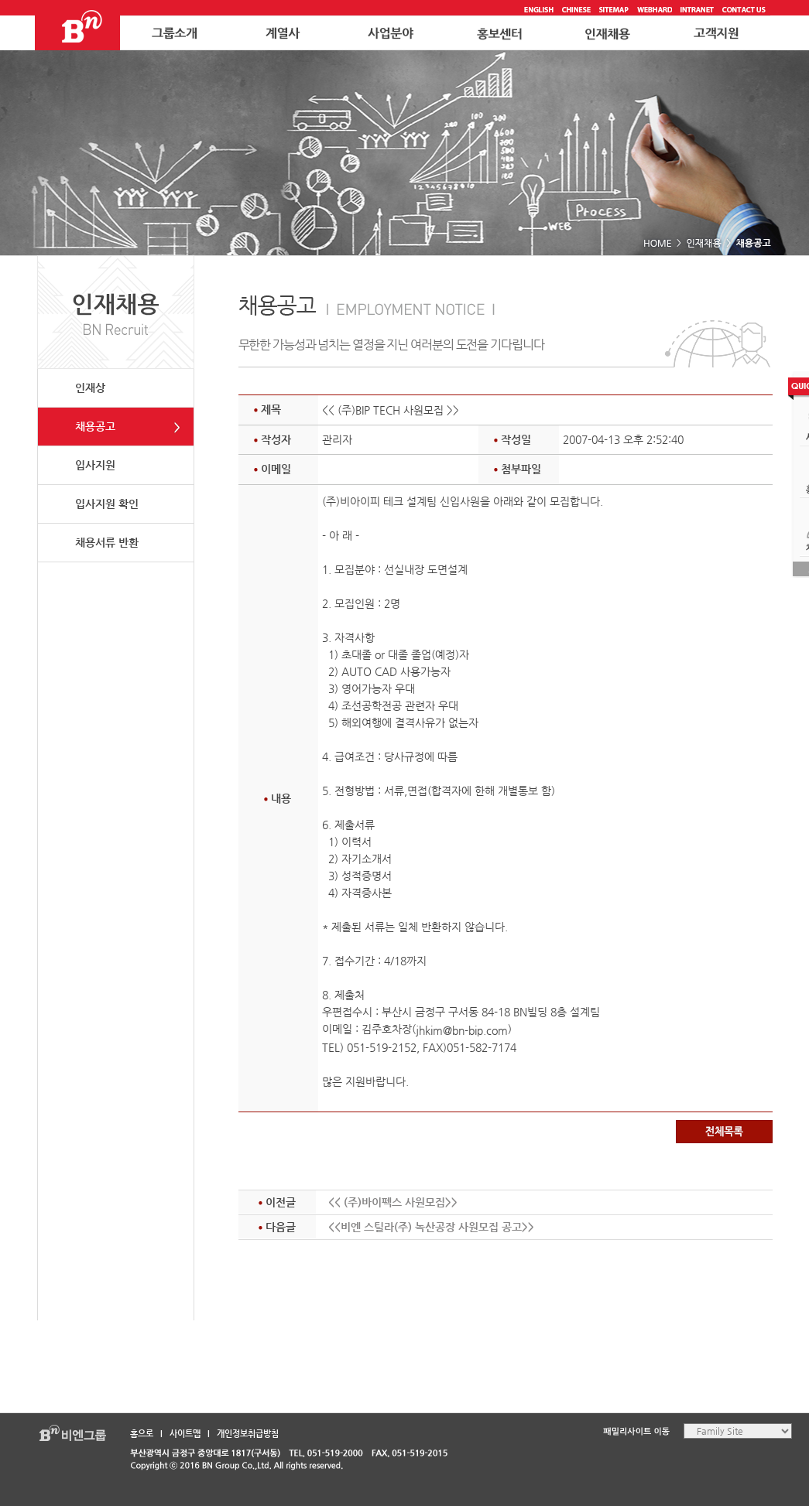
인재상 (90, 387)
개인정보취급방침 (248, 1434)
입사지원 (95, 465)
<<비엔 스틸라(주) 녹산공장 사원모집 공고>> (431, 1227)
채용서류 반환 (107, 542)
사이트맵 (185, 1434)
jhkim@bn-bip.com (462, 1030)
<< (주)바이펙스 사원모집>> (393, 1202)
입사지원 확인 (107, 503)
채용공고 (95, 426)
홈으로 (141, 1434)
